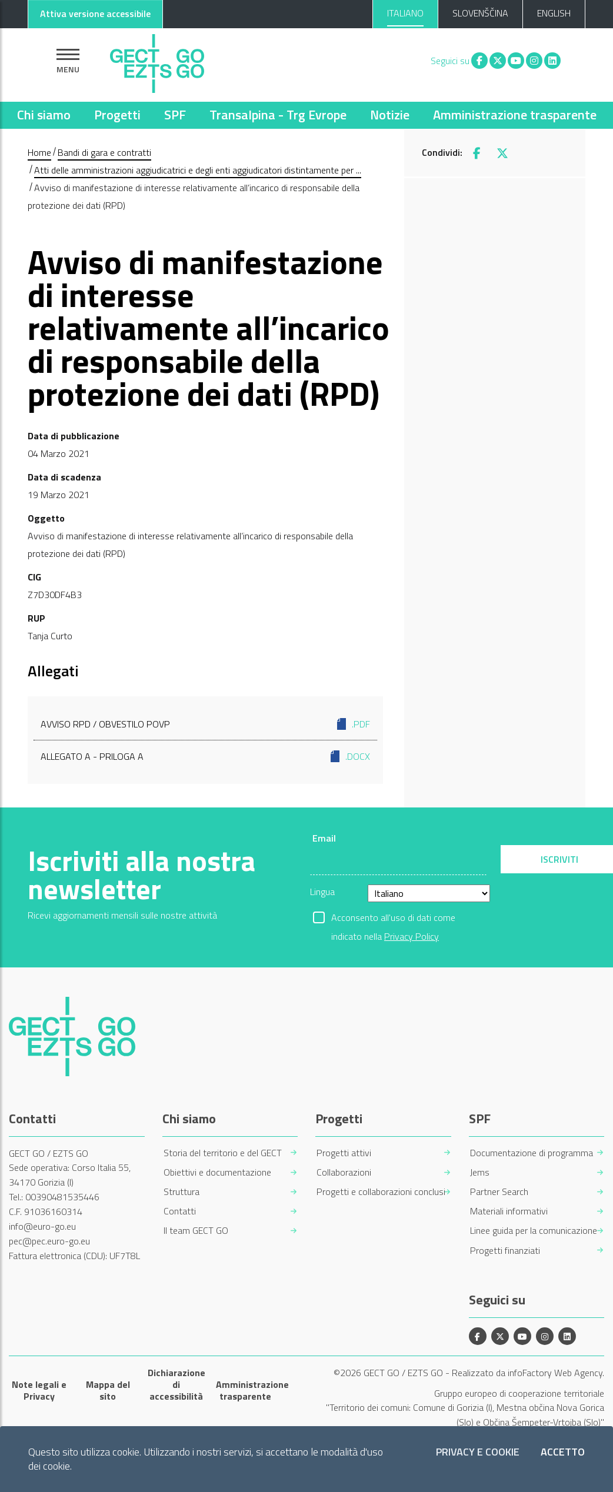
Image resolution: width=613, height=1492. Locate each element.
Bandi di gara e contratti (104, 152)
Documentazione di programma (531, 1153)
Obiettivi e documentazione (217, 1172)
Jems (479, 1172)
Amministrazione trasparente (515, 115)
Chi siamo (44, 115)
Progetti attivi (344, 1153)
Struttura (181, 1192)
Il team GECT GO (196, 1230)
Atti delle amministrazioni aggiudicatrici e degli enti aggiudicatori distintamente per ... (197, 170)
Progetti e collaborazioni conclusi (381, 1192)
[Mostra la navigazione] (68, 61)
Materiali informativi (509, 1211)
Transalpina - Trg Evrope (278, 115)
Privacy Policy (411, 936)
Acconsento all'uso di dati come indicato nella (393, 918)
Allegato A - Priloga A (205, 756)
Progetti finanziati (505, 1250)
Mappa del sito (108, 1390)
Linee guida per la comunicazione (533, 1230)
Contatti (180, 1211)
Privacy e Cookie (477, 1452)
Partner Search (499, 1192)
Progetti (117, 115)
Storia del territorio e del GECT (223, 1153)
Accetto (563, 1452)
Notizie (389, 115)
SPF (175, 115)
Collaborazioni (344, 1172)
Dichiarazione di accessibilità (176, 1384)
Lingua (322, 891)
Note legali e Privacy (39, 1390)
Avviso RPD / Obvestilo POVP (205, 724)
